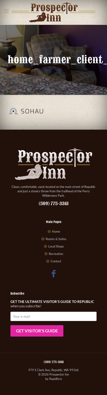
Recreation (56, 254)
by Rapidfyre (53, 379)
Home (56, 231)
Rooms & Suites (56, 239)
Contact (56, 261)
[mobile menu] (6, 11)
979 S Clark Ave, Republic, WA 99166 (53, 370)
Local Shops (56, 246)
